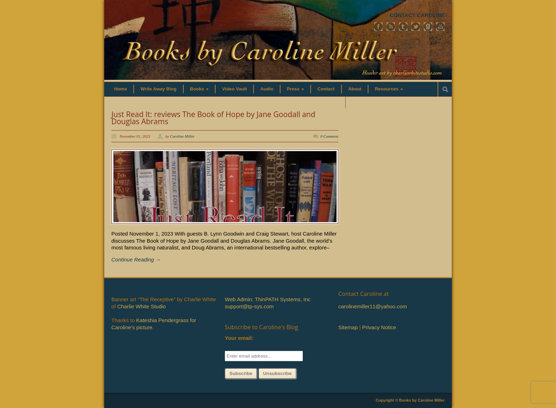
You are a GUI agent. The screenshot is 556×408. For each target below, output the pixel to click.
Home (120, 89)
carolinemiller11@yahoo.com (372, 306)
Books (199, 89)
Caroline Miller (182, 136)
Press (295, 89)
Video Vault (234, 89)
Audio (266, 89)
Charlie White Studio (141, 306)
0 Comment (329, 136)
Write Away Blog (158, 89)
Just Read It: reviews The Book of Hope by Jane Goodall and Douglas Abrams (213, 117)
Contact (325, 89)
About (355, 89)
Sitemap (348, 327)
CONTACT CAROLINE (417, 15)
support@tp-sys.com (249, 306)
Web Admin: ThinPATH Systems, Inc (267, 299)
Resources (389, 89)
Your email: (239, 338)
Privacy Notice (379, 327)
